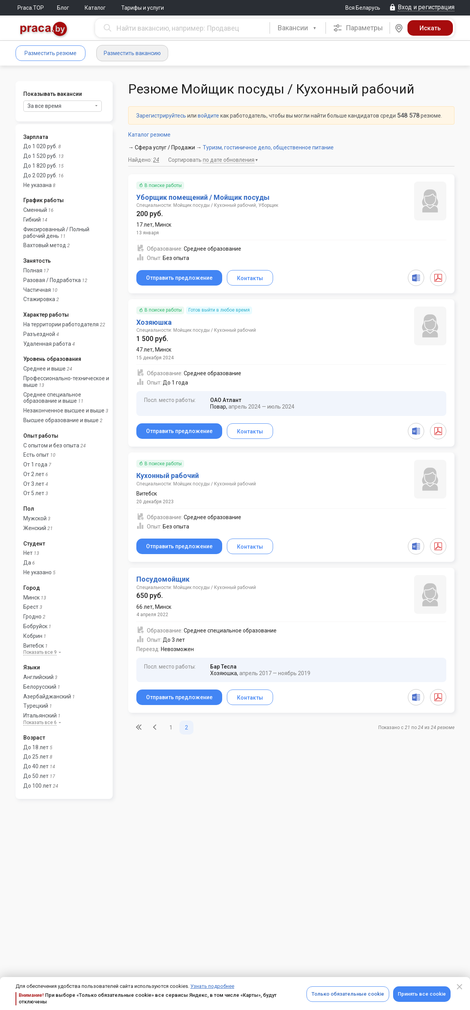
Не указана (37, 185)
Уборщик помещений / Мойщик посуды (203, 197)
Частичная (37, 290)
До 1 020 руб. (40, 146)
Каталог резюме (149, 135)
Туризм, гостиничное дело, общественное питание (268, 147)
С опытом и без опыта (51, 445)
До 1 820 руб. (40, 166)
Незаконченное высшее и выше (63, 410)
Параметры (358, 28)
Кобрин (32, 636)
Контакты (250, 278)
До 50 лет (36, 776)
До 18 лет (36, 747)
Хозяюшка (154, 322)
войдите (208, 116)
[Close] (459, 987)
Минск (31, 597)
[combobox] (298, 28)
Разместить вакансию (132, 53)
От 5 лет (33, 493)
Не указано (37, 572)
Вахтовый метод (44, 245)
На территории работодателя (61, 324)
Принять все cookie (422, 994)
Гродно (32, 616)
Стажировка (39, 299)
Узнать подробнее (212, 986)
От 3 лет (33, 484)
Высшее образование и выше (61, 420)
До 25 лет (36, 757)
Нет (28, 553)
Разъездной (39, 334)
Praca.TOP (30, 8)
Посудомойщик (163, 579)
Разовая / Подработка (52, 280)
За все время (62, 106)
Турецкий (35, 706)
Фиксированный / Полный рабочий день (56, 232)
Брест (30, 607)
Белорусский (39, 687)
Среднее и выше (44, 369)
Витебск (33, 646)
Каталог (95, 8)
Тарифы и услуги (142, 8)
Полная (32, 270)
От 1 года (35, 464)
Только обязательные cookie (348, 994)
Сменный (35, 210)
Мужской (35, 518)
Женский (34, 528)
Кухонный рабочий (167, 475)
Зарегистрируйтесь (161, 116)
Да (27, 563)
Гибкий (32, 220)
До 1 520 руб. (40, 156)
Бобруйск (35, 626)
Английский (38, 677)
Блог (63, 8)
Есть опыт (36, 455)
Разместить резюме (50, 53)
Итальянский (40, 715)
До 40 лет (36, 766)
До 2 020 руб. (40, 175)
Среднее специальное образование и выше (52, 398)
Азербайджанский (47, 696)
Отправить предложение (179, 278)
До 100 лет (37, 786)
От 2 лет (33, 474)
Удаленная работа (47, 344)
